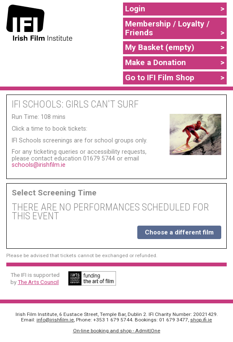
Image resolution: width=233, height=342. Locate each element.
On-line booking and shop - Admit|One (116, 331)
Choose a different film (179, 232)
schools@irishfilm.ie (38, 164)
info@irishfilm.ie (55, 320)
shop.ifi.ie (201, 320)
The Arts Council (38, 282)
